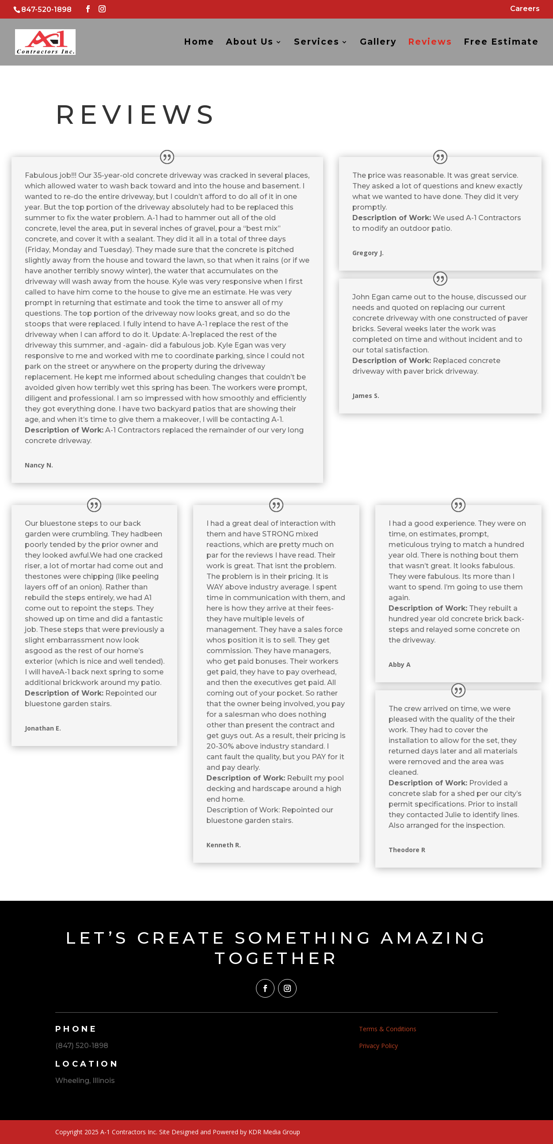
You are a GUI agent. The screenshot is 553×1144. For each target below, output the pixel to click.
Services (316, 43)
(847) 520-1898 (81, 1045)
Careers (525, 9)
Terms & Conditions (387, 1029)
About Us (250, 43)
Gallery (378, 43)
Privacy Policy (378, 1045)
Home (199, 43)
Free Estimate (501, 43)
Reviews (430, 43)
